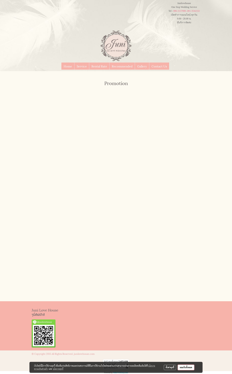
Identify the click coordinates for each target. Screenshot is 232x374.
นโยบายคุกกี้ (58, 368)
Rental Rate (99, 66)
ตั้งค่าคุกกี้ (170, 367)
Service (82, 66)
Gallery (142, 66)
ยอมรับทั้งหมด (186, 367)
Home (68, 66)
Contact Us (159, 66)
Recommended (122, 66)
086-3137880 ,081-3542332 (186, 11)
